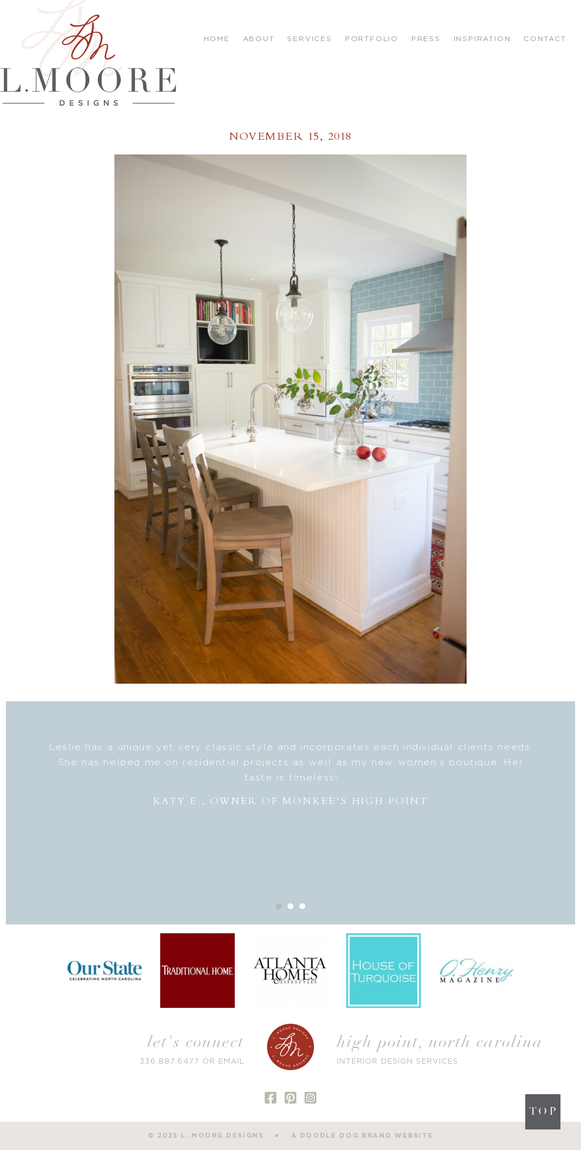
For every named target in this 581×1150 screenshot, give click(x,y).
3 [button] (302, 906)
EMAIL (231, 1061)
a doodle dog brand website (362, 1135)
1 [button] (279, 906)
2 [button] (290, 906)
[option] (291, 774)
